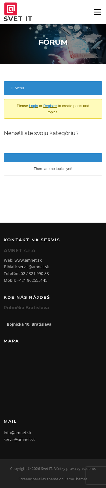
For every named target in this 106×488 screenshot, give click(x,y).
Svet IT (18, 19)
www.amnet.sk (28, 260)
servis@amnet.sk (33, 266)
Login (33, 106)
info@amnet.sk (17, 432)
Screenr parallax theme (38, 478)
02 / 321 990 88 (35, 273)
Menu (97, 11)
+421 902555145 (32, 280)
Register (50, 106)
